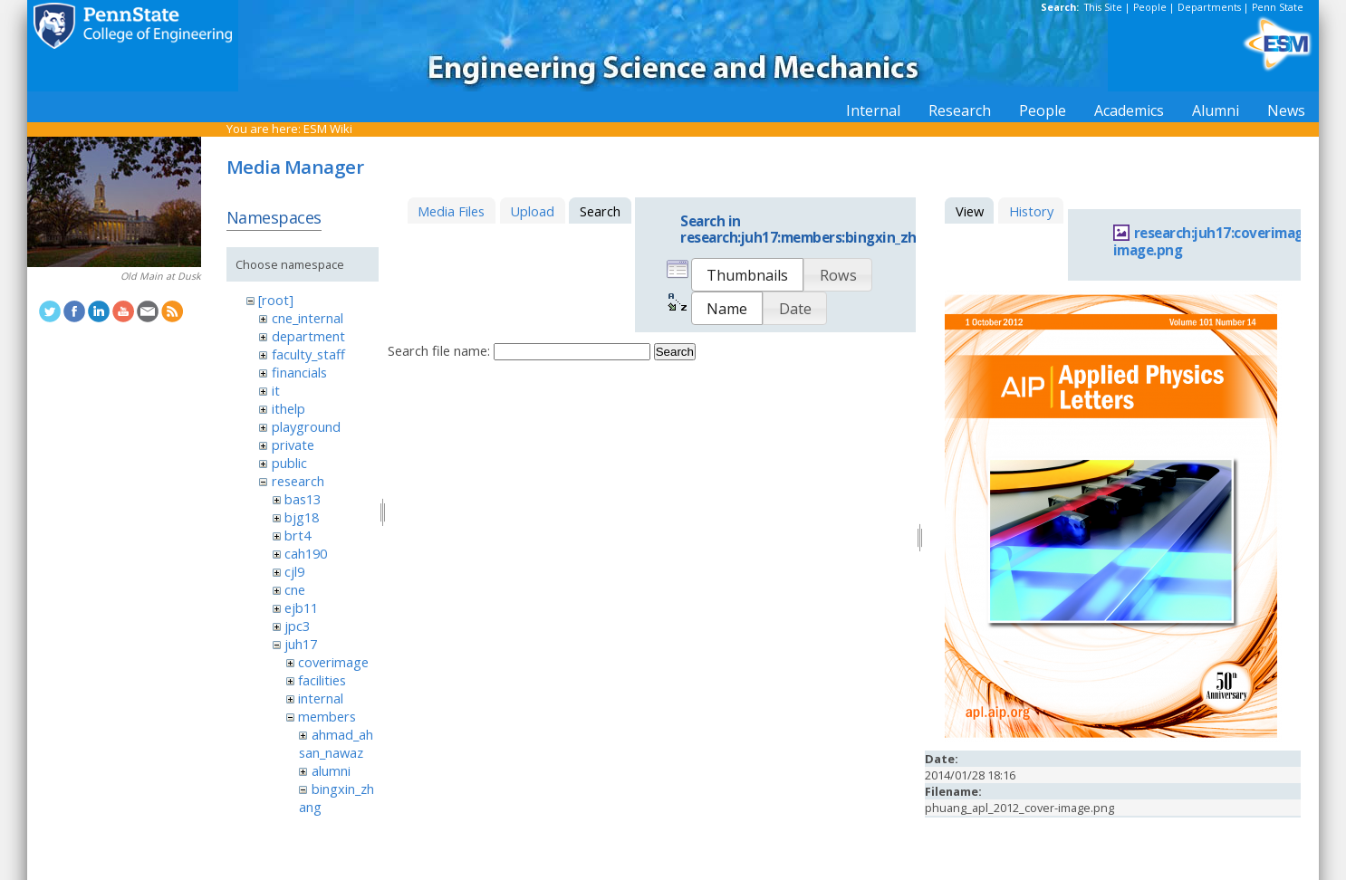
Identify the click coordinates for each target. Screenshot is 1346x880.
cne (294, 589)
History (1031, 211)
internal (320, 698)
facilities (322, 680)
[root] (275, 300)
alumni (331, 770)
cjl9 (294, 571)
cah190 (305, 553)
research (298, 481)
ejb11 (301, 607)
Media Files (451, 211)
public (289, 463)
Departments (1209, 7)
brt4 (297, 535)
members (327, 716)
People (1150, 7)
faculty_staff (308, 354)
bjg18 (301, 517)
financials (299, 372)
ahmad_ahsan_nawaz (335, 743)
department (308, 336)
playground (306, 426)
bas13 (302, 499)
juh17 (300, 644)
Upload (532, 211)
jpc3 (297, 626)
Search (675, 352)
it (276, 390)
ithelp (288, 408)
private (293, 444)
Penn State (1277, 7)
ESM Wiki (327, 128)
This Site (1103, 7)
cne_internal (307, 318)
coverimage (333, 662)
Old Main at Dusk (160, 276)
